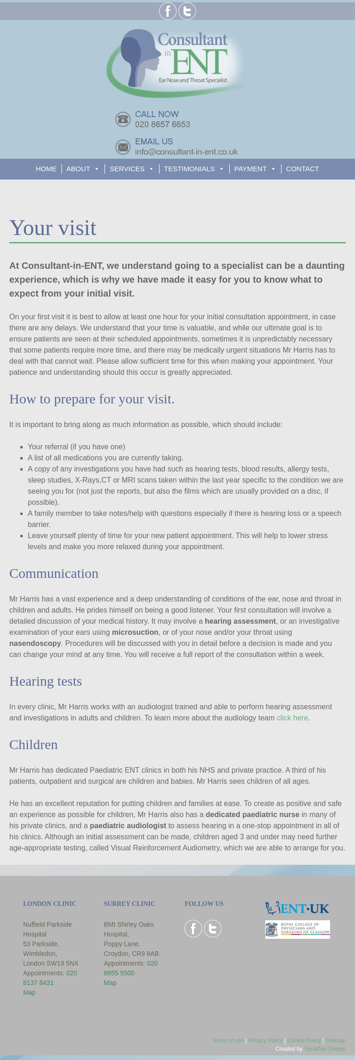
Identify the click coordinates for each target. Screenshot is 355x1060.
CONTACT (302, 169)
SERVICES (127, 169)
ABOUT (79, 169)
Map (29, 992)
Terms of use (228, 1040)
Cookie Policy (304, 1040)
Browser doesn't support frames (216, 983)
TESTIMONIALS (189, 169)
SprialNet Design (325, 1049)
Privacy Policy (265, 1040)
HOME (46, 169)
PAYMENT (250, 169)
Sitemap (335, 1040)
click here (292, 718)
